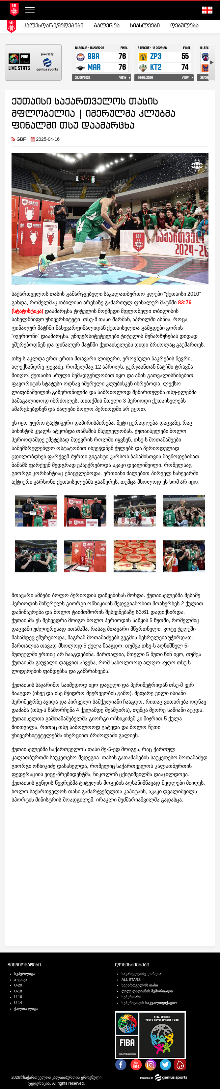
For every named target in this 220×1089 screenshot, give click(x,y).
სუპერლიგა (24, 974)
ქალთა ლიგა (26, 1009)
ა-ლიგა (20, 980)
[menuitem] (53, 26)
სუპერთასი (131, 997)
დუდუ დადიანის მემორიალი (147, 991)
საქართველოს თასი (140, 985)
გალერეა (107, 26)
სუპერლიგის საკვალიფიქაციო (149, 1003)
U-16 (18, 997)
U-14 (18, 1003)
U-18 (18, 991)
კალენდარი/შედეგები (53, 26)
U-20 (18, 985)
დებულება (184, 26)
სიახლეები (145, 26)
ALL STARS (131, 980)
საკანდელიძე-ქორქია (141, 974)
